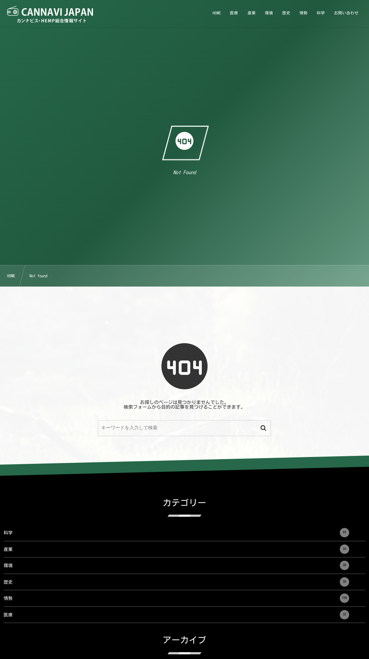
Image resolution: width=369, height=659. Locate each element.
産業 (176, 549)
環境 (176, 565)
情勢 (176, 598)
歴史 (176, 582)
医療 (176, 614)
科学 (176, 532)
